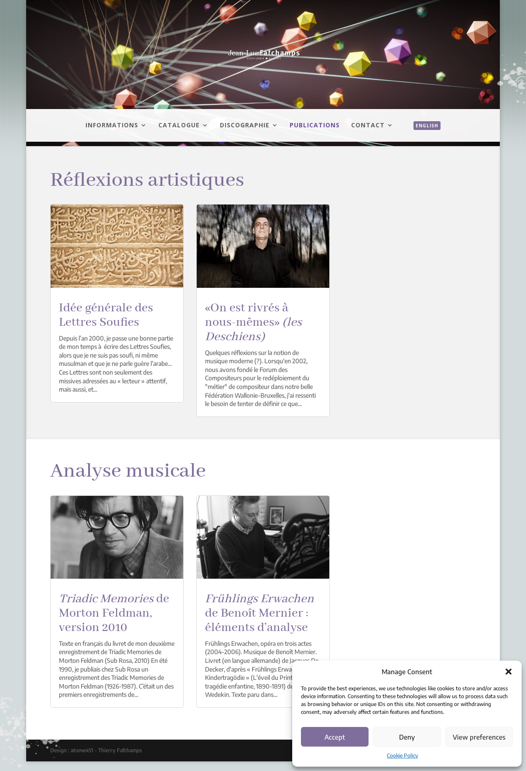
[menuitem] (423, 135)
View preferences (479, 737)
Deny (407, 737)
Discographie (245, 125)
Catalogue (179, 125)
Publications (315, 125)
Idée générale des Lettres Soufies (106, 315)
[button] (508, 671)
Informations (111, 125)
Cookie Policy (402, 755)
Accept (334, 737)
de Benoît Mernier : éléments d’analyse (259, 613)
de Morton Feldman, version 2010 (114, 613)
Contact (368, 125)
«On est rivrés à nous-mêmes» (253, 322)
